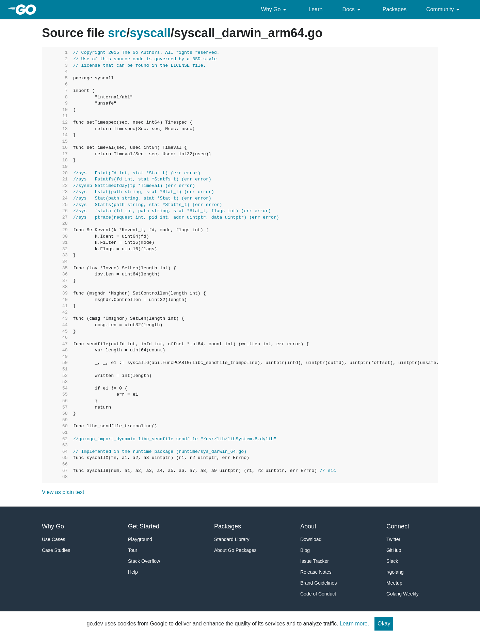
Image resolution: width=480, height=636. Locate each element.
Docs (352, 9)
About (308, 526)
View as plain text (63, 492)
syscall (150, 33)
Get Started (143, 526)
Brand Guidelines (318, 583)
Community (444, 9)
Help (133, 572)
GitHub (393, 550)
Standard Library (232, 539)
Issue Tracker (314, 561)
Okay (384, 623)
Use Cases (53, 539)
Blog (305, 550)
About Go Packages (235, 550)
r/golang (395, 572)
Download (310, 539)
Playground (140, 539)
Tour (132, 550)
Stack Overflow (144, 561)
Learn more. (354, 623)
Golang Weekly (402, 594)
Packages (394, 9)
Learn (315, 9)
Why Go (275, 9)
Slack (392, 561)
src (117, 33)
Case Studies (56, 550)
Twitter (393, 539)
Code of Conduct (318, 594)
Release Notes (316, 572)
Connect (397, 526)
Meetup (394, 583)
